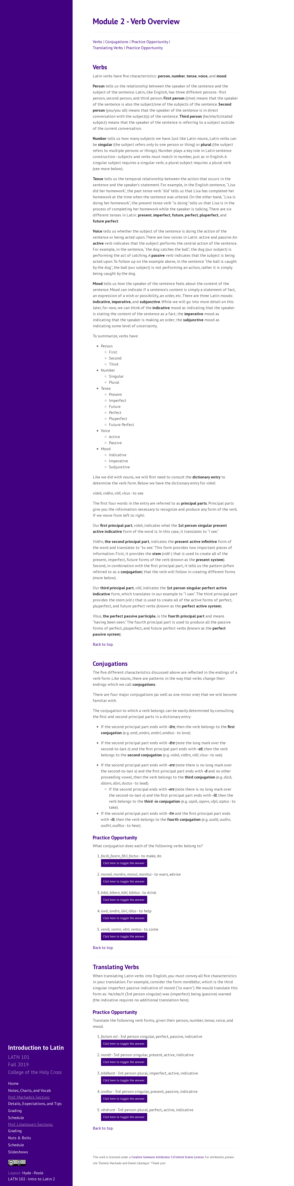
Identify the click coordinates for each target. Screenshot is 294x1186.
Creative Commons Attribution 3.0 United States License (167, 1157)
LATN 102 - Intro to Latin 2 (31, 1179)
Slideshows (18, 1152)
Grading (15, 1110)
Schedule (16, 1117)
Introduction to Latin (36, 1047)
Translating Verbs (108, 47)
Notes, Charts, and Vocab (29, 1090)
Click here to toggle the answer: (124, 863)
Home (13, 1083)
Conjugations (116, 41)
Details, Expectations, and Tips (35, 1103)
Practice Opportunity (149, 41)
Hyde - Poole (32, 1173)
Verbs (97, 41)
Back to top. (103, 644)
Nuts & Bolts (19, 1137)
